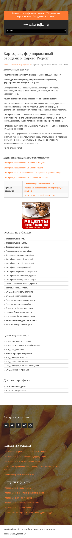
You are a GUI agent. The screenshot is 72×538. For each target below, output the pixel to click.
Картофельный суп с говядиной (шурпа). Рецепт (26, 457)
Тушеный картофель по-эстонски (19, 474)
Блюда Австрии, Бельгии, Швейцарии (22, 366)
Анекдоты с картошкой (16, 391)
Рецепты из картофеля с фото (19, 324)
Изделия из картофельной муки (20, 304)
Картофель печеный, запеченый (20, 263)
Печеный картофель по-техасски (39, 183)
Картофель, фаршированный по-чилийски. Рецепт (26, 177)
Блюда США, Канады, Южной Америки (23, 345)
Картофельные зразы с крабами (19, 508)
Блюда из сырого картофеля (18, 296)
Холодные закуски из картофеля (20, 255)
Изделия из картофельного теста (20, 300)
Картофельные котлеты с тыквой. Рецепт (23, 461)
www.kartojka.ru (36, 24)
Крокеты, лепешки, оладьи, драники (21, 284)
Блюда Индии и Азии (15, 349)
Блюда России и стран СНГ (18, 370)
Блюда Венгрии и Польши (17, 357)
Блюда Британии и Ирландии (19, 341)
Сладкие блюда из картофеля (19, 312)
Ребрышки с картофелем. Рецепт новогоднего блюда (28, 513)
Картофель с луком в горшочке (18, 498)
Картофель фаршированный (21, 65)
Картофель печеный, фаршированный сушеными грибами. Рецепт (33, 173)
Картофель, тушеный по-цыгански (40, 195)
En (25, 534)
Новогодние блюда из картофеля (20, 316)
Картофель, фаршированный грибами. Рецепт (24, 163)
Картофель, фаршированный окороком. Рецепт (26, 452)
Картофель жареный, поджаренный (21, 271)
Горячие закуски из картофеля (19, 251)
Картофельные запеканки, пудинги (21, 275)
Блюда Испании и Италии (17, 362)
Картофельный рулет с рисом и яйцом (22, 503)
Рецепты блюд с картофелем (32, 529)
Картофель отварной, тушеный (19, 259)
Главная (6, 65)
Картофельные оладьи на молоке (20, 488)
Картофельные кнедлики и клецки (21, 280)
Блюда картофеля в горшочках (19, 308)
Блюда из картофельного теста (19, 292)
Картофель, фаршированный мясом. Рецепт (23, 168)
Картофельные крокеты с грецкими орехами (24, 493)
